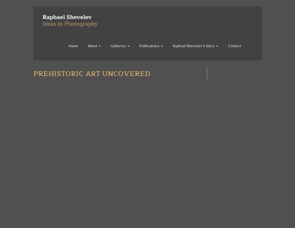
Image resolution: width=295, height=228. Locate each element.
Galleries (120, 46)
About (94, 46)
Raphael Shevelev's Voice (195, 46)
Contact (234, 46)
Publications (151, 46)
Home (73, 46)
